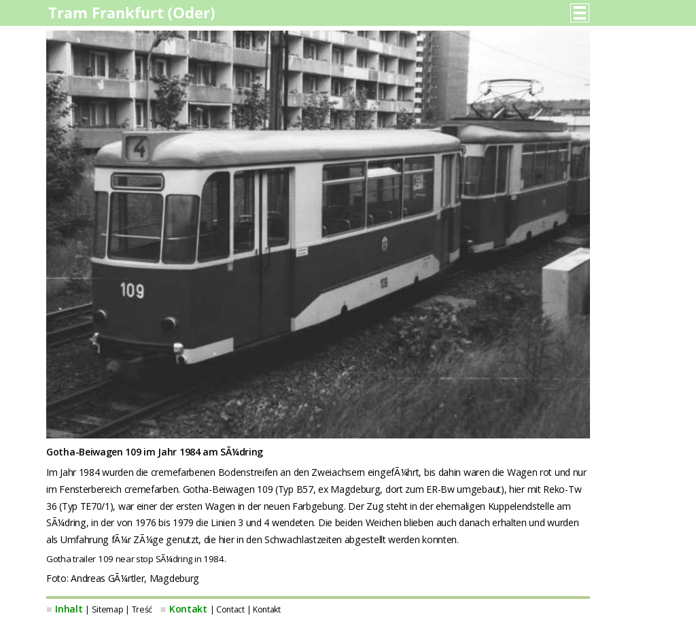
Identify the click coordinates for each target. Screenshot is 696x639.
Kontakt (188, 608)
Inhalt (68, 608)
